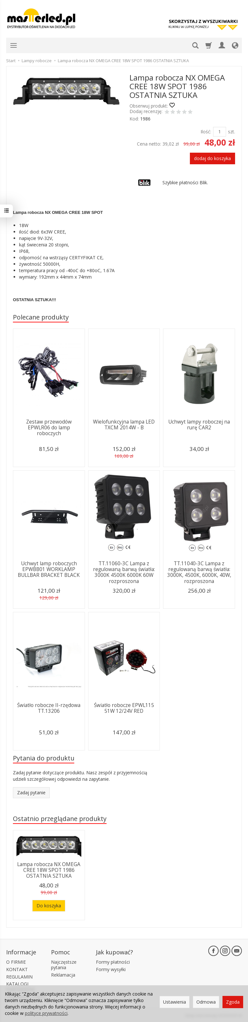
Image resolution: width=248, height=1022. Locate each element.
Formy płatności (113, 962)
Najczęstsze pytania (64, 964)
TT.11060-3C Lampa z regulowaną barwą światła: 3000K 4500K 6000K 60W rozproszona (124, 572)
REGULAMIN (19, 977)
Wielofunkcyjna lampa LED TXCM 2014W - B (124, 424)
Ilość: (206, 132)
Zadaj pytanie (31, 792)
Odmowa (206, 1002)
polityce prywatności (46, 1013)
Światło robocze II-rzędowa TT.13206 (48, 708)
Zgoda (233, 1002)
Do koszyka (48, 906)
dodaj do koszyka (212, 158)
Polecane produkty (41, 317)
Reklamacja (63, 975)
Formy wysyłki (111, 969)
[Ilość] (219, 132)
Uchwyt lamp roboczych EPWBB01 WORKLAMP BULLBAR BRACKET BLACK (49, 569)
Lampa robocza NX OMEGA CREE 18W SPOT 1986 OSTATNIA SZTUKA (48, 870)
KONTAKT (17, 969)
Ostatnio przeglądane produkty (60, 818)
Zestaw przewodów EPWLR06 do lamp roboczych (49, 427)
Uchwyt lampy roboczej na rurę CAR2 (199, 424)
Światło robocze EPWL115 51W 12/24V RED (124, 708)
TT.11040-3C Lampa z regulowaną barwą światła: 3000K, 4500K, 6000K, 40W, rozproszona (199, 572)
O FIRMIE (16, 962)
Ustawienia (174, 1002)
